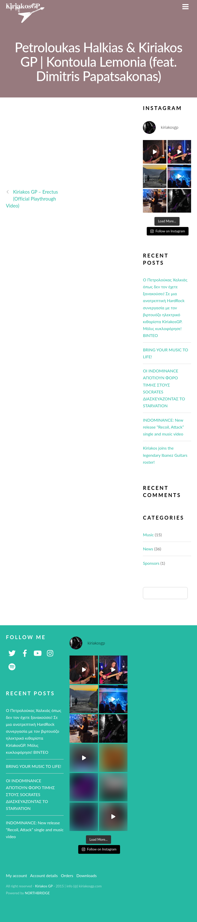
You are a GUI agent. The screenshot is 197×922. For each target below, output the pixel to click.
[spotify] (12, 666)
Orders (67, 875)
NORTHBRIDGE (37, 893)
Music (148, 534)
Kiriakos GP (44, 886)
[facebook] (25, 652)
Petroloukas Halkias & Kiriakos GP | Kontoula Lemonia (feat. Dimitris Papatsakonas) (98, 61)
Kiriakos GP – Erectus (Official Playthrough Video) (32, 199)
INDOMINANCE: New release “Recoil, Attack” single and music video (163, 427)
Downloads (86, 875)
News (148, 548)
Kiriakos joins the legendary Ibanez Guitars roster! (165, 454)
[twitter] (12, 652)
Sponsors (151, 563)
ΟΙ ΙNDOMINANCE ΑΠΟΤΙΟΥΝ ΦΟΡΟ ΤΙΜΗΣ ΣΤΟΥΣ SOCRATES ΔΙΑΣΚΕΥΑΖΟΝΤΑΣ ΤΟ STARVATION (30, 794)
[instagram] (50, 652)
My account (16, 875)
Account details (44, 875)
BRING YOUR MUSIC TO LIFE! (33, 766)
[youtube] (38, 652)
